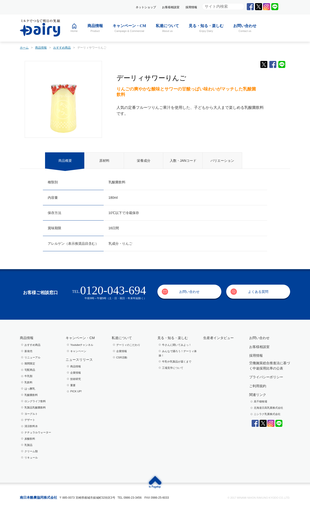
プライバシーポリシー (266, 377)
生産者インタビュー (218, 338)
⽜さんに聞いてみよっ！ (176, 344)
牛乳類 (28, 376)
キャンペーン (78, 351)
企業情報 (75, 372)
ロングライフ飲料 (35, 401)
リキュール (31, 457)
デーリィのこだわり (128, 344)
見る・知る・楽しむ (172, 338)
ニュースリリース (79, 360)
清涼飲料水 (31, 426)
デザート (29, 419)
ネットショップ (146, 7)
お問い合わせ (189, 292)
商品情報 (26, 338)
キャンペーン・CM (80, 338)
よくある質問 (258, 292)
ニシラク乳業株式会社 (267, 414)
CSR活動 (121, 357)
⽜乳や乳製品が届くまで (176, 361)
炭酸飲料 (29, 438)
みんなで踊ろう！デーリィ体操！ (178, 353)
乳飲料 (28, 382)
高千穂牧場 (260, 401)
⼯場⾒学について (172, 367)
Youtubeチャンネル (81, 344)
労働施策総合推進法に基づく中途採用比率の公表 (269, 365)
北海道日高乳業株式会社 (268, 407)
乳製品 (28, 445)
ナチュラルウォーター (37, 432)
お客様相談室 (170, 7)
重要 (73, 385)
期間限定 (29, 363)
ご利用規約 (257, 386)
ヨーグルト (31, 413)
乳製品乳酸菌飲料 (35, 407)
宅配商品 (29, 369)
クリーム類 (31, 451)
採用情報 (191, 7)
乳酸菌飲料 (31, 394)
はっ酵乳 (29, 388)
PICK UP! (76, 391)
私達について (122, 338)
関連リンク (257, 395)
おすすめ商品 (32, 344)
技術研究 (75, 378)
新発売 (28, 351)
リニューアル (32, 357)
